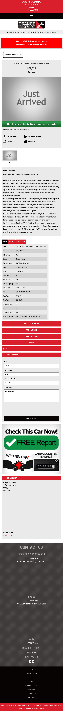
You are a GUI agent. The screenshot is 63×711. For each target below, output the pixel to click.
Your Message (8, 387)
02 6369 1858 (7, 535)
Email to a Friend (31, 324)
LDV (31, 678)
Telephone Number (10, 379)
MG (31, 682)
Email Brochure (31, 336)
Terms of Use (15, 705)
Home (31, 670)
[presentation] (20, 407)
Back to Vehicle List (13, 55)
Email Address (8, 370)
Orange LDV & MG (11, 32)
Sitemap (31, 698)
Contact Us (31, 694)
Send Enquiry (31, 418)
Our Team (31, 690)
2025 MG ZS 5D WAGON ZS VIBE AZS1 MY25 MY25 (42, 32)
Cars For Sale (21, 32)
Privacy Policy (5, 705)
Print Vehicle (31, 330)
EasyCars (42, 708)
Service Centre (31, 686)
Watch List (10, 348)
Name (6, 362)
